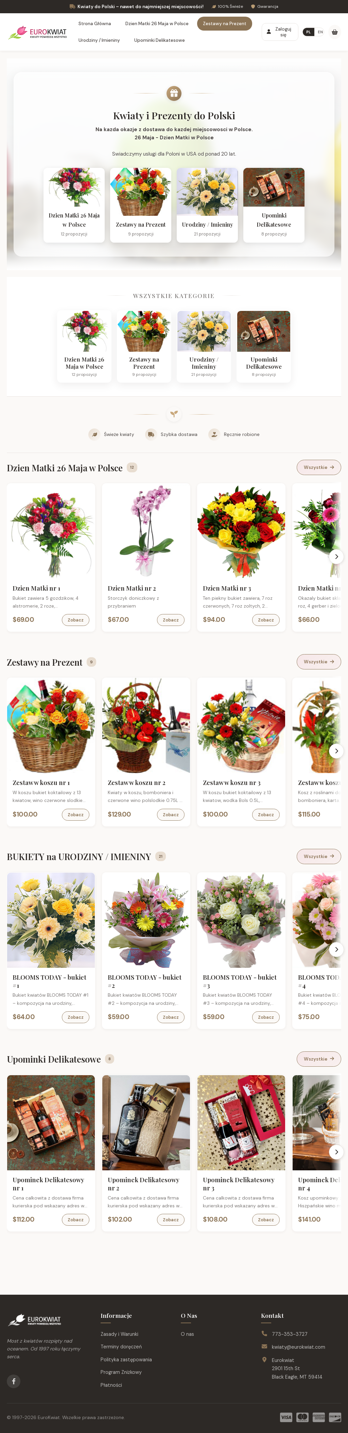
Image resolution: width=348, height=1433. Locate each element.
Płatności (111, 1385)
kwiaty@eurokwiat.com (298, 1347)
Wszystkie (319, 467)
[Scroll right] (336, 556)
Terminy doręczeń (121, 1347)
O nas (187, 1334)
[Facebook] (13, 1381)
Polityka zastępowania (126, 1360)
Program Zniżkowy (121, 1372)
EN (320, 32)
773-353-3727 (290, 1334)
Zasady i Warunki (119, 1334)
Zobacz (76, 620)
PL (308, 32)
